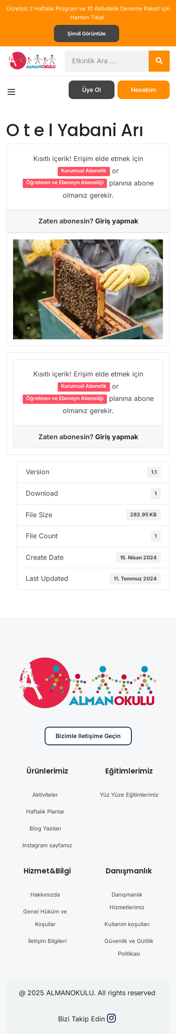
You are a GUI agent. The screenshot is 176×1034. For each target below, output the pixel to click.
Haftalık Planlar (45, 811)
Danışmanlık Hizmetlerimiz (126, 900)
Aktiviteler (45, 794)
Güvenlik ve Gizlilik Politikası (128, 947)
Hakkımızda (45, 894)
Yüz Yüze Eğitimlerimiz (129, 794)
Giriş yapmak (116, 221)
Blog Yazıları (45, 828)
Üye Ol (91, 89)
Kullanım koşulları (126, 924)
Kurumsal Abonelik (84, 170)
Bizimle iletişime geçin (88, 735)
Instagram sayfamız (47, 845)
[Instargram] (111, 1019)
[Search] (159, 61)
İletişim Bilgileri (47, 940)
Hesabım (143, 89)
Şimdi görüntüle (86, 33)
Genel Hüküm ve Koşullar (45, 917)
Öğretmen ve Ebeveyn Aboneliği (65, 182)
